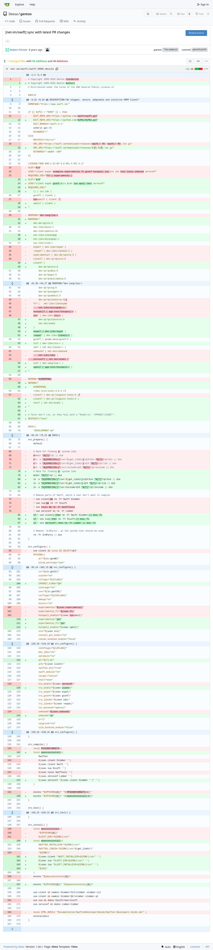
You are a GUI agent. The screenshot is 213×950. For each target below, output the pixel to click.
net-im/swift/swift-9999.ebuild (32, 69)
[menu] (206, 61)
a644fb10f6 (199, 49)
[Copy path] (56, 68)
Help (32, 4)
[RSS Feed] (148, 14)
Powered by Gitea (14, 946)
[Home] (7, 4)
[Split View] (198, 61)
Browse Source (196, 32)
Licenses (195, 946)
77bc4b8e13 (170, 49)
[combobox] (190, 61)
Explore (19, 4)
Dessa (13, 14)
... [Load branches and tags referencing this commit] (7, 41)
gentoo (26, 14)
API (207, 946)
